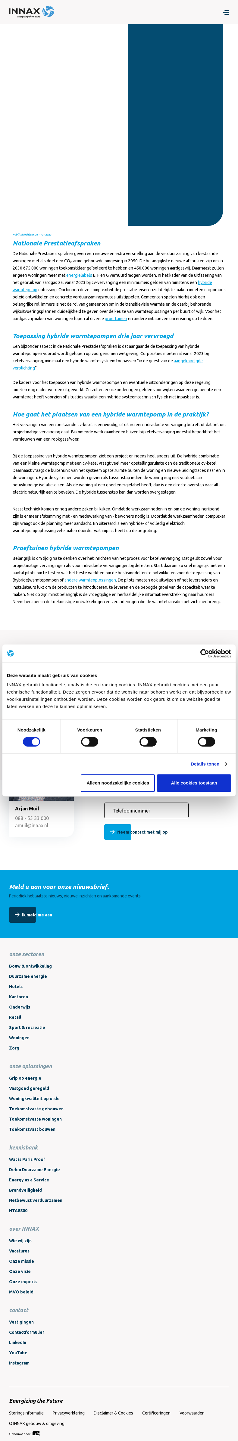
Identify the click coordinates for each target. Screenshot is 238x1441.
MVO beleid (21, 1292)
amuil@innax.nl (31, 825)
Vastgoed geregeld (29, 1088)
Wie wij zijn (20, 1240)
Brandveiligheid (25, 1190)
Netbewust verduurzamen (35, 1200)
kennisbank (23, 1147)
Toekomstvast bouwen (32, 1129)
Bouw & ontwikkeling (30, 966)
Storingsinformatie (26, 1413)
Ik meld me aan (37, 914)
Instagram (19, 1363)
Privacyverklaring (69, 1413)
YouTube (18, 1352)
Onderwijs (19, 1007)
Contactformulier (26, 1332)
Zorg (14, 1048)
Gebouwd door (24, 1433)
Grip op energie (25, 1078)
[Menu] (226, 12)
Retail (15, 1017)
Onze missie (21, 1261)
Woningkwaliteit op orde (34, 1098)
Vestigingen (21, 1322)
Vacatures (19, 1251)
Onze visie (20, 1271)
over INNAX (24, 1229)
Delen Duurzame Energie (34, 1169)
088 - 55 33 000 (32, 818)
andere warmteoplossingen (90, 580)
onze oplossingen (30, 1066)
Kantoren (18, 996)
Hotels (16, 986)
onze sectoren (26, 954)
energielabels (79, 275)
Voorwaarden (192, 1413)
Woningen (19, 1037)
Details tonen (205, 763)
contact (18, 1310)
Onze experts (23, 1281)
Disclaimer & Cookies (113, 1413)
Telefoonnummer (131, 810)
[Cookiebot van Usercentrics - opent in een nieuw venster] (204, 653)
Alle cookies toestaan (194, 782)
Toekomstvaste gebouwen (36, 1108)
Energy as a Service (29, 1179)
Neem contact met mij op (142, 832)
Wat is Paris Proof (27, 1159)
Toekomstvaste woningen (35, 1119)
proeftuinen (116, 318)
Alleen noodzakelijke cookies (117, 782)
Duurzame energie (28, 976)
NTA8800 (18, 1210)
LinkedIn (17, 1342)
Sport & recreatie (27, 1027)
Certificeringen (156, 1413)
